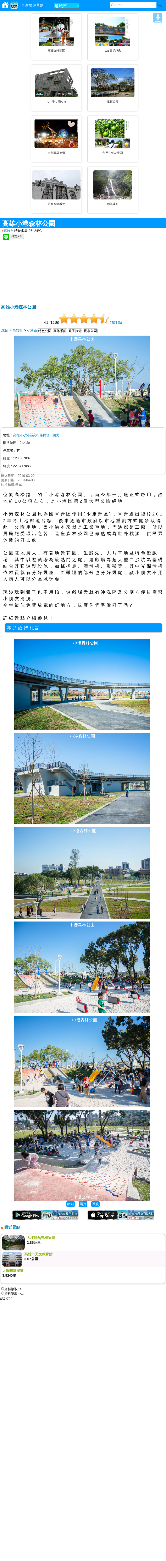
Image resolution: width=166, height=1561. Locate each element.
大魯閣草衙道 (56, 152)
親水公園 (90, 331)
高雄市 (7, 231)
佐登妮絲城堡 (56, 204)
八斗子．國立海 (56, 101)
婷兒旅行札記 (23, 628)
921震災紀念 (113, 50)
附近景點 (11, 1227)
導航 (95, 1204)
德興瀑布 (112, 204)
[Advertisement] (83, 273)
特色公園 (44, 331)
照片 (83, 1204)
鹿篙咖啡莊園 (56, 50)
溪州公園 (112, 101)
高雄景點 (60, 331)
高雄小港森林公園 (18, 307)
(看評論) (116, 322)
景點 (4, 330)
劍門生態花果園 (113, 152)
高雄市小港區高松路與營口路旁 (36, 435)
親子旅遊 (75, 331)
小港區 (32, 330)
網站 (70, 1204)
